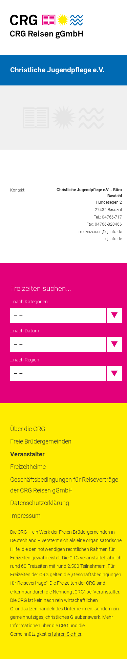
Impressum (25, 515)
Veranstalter (27, 454)
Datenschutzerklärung (39, 502)
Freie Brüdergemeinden (40, 441)
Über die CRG (27, 428)
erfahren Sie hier (64, 634)
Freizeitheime (28, 466)
